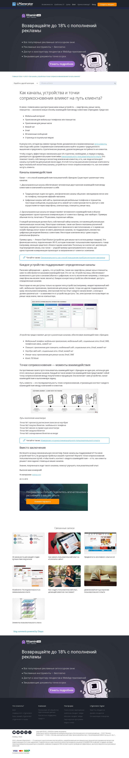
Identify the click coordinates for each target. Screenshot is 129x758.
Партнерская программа (73, 719)
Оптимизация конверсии (99, 716)
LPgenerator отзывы (20, 719)
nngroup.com (36, 475)
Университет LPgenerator (22, 713)
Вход (94, 4)
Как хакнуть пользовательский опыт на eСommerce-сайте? (63, 558)
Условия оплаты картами (20, 753)
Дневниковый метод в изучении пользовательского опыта (96, 591)
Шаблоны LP (59, 4)
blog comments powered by (28, 631)
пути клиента (100, 144)
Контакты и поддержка (47, 715)
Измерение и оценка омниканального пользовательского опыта (70, 440)
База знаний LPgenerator (21, 716)
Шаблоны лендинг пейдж (73, 713)
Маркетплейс (69, 722)
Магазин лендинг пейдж (73, 716)
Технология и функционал (74, 710)
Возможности (47, 4)
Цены (68, 4)
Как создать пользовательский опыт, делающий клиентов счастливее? (63, 591)
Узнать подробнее (61, 64)
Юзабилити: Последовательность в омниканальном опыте (26, 591)
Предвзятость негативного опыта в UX (99, 557)
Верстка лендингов (97, 710)
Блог (14, 710)
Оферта (41, 718)
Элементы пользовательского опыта (26, 622)
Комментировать (43, 501)
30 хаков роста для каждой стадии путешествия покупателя (25, 558)
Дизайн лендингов (97, 713)
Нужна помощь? (84, 4)
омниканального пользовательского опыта (81, 156)
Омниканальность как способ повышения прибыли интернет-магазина (73, 257)
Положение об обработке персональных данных (48, 711)
